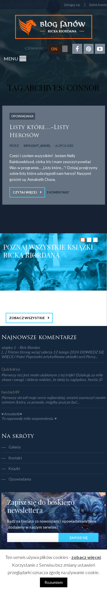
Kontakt (15, 458)
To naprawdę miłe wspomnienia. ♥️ (29, 418)
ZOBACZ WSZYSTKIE (27, 318)
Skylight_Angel (37, 145)
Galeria (15, 447)
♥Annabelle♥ (11, 414)
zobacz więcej (86, 557)
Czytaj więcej (25, 192)
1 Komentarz (58, 192)
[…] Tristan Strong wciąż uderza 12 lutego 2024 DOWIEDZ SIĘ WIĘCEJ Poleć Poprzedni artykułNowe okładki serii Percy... (52, 354)
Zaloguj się (72, 5)
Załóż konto (98, 5)
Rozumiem (54, 582)
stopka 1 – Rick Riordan (20, 347)
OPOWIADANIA (22, 116)
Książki (14, 468)
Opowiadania (20, 479)
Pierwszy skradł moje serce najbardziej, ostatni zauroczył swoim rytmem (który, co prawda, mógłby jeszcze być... (53, 399)
